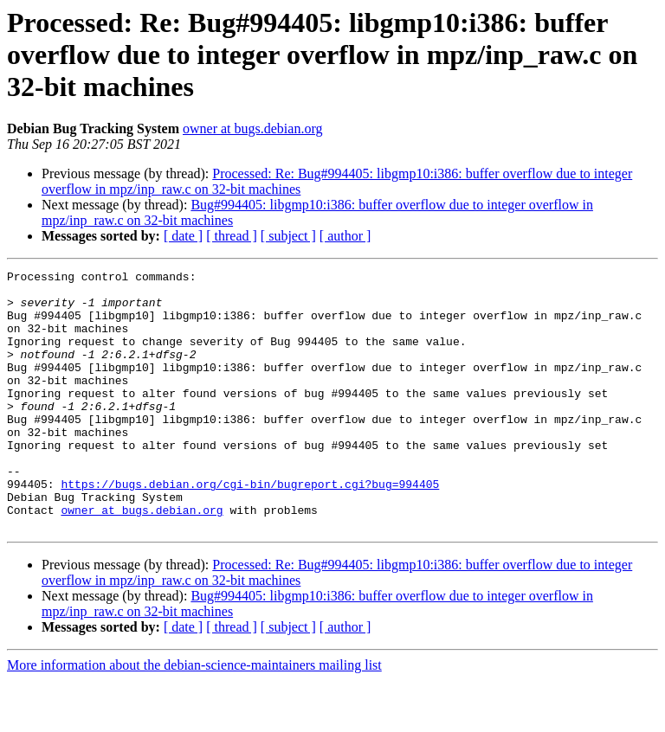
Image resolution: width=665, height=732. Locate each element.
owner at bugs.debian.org (252, 128)
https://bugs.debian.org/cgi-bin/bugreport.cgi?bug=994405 (250, 528)
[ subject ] (288, 235)
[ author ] (345, 235)
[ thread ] (231, 235)
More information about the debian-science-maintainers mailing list (194, 717)
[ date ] (183, 235)
